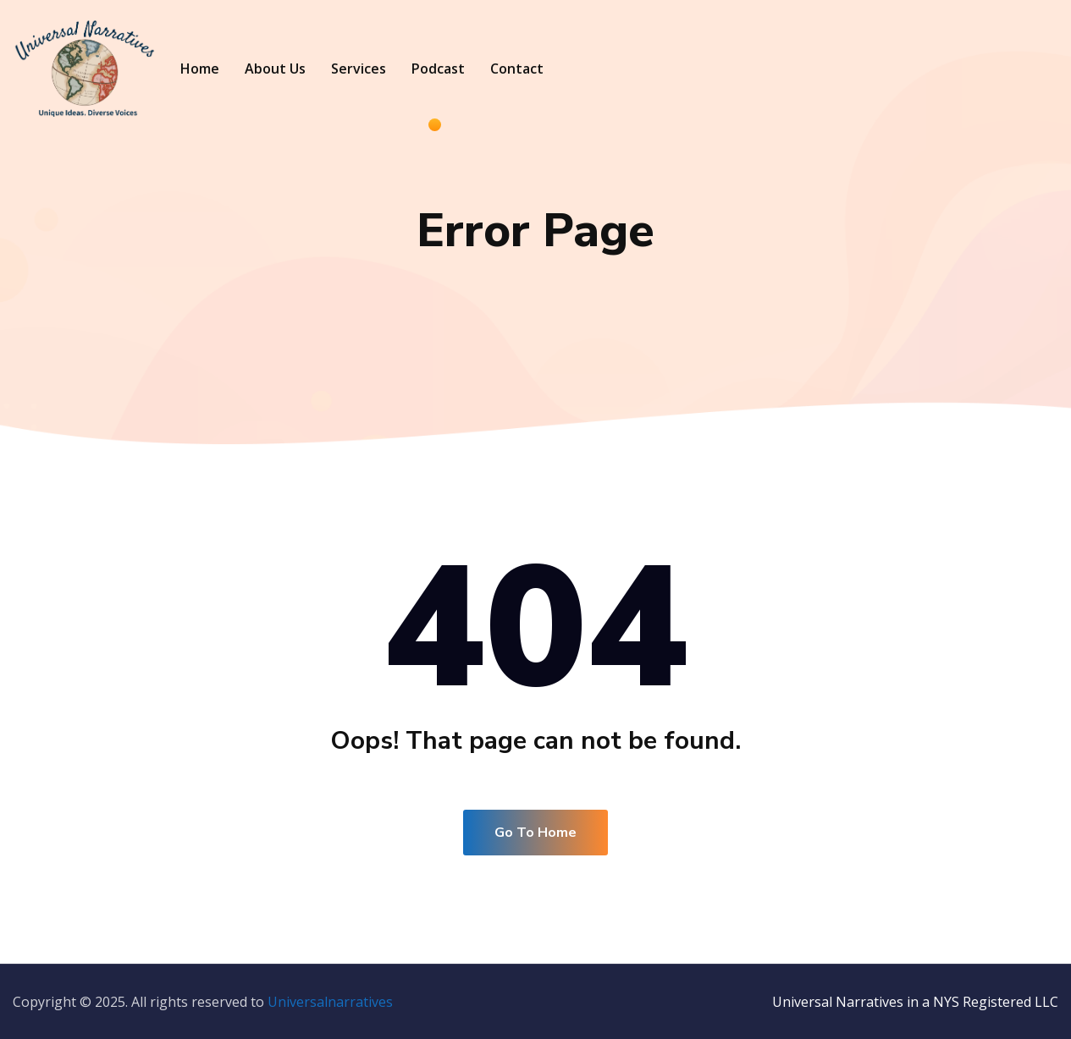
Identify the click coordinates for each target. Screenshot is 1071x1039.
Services (358, 68)
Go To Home (535, 832)
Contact (517, 68)
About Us (275, 68)
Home (199, 68)
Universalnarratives (330, 1001)
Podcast (438, 68)
